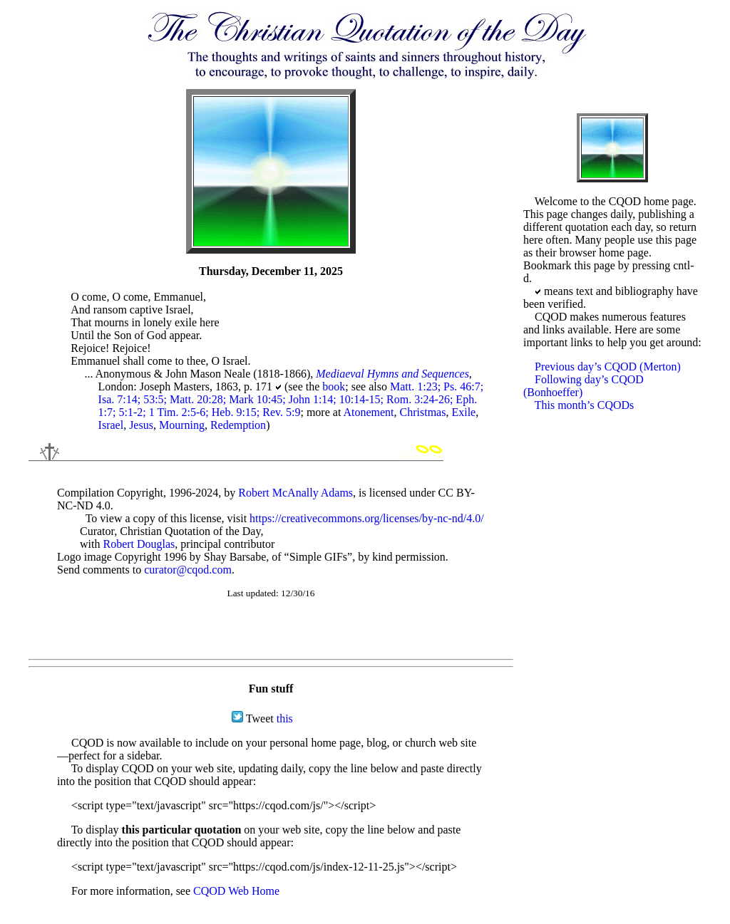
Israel (111, 425)
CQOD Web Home (236, 891)
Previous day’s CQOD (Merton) (608, 366)
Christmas (423, 412)
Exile (463, 412)
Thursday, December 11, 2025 (271, 271)
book (333, 386)
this (285, 718)
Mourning (182, 425)
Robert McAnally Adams (295, 493)
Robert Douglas (139, 544)
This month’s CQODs (584, 405)
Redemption (238, 425)
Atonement (368, 412)
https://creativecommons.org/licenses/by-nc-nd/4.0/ (367, 518)
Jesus (141, 425)
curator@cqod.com (188, 570)
